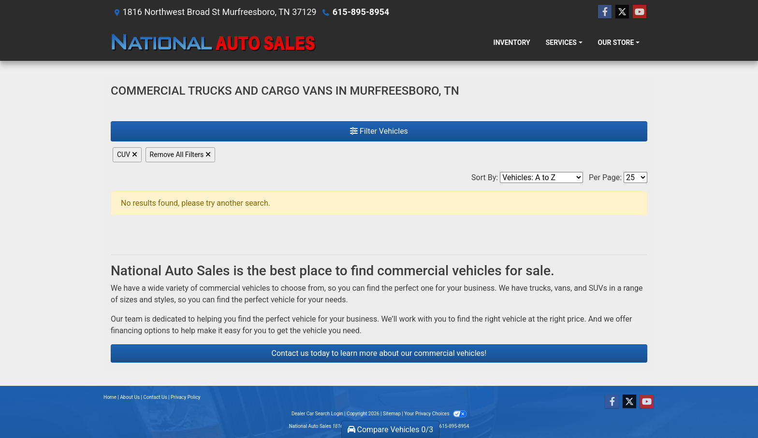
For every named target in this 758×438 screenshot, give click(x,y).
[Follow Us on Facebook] (605, 12)
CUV (127, 154)
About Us (130, 397)
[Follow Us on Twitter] (622, 12)
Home (110, 397)
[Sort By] (541, 177)
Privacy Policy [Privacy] (186, 397)
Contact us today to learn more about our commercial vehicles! (379, 353)
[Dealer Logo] (213, 42)
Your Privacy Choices (435, 413)
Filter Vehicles (379, 131)
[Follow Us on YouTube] (639, 12)
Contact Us (155, 397)
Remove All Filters (180, 154)
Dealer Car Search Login (317, 413)
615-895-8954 (361, 12)
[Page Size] (635, 177)
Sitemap (392, 413)
